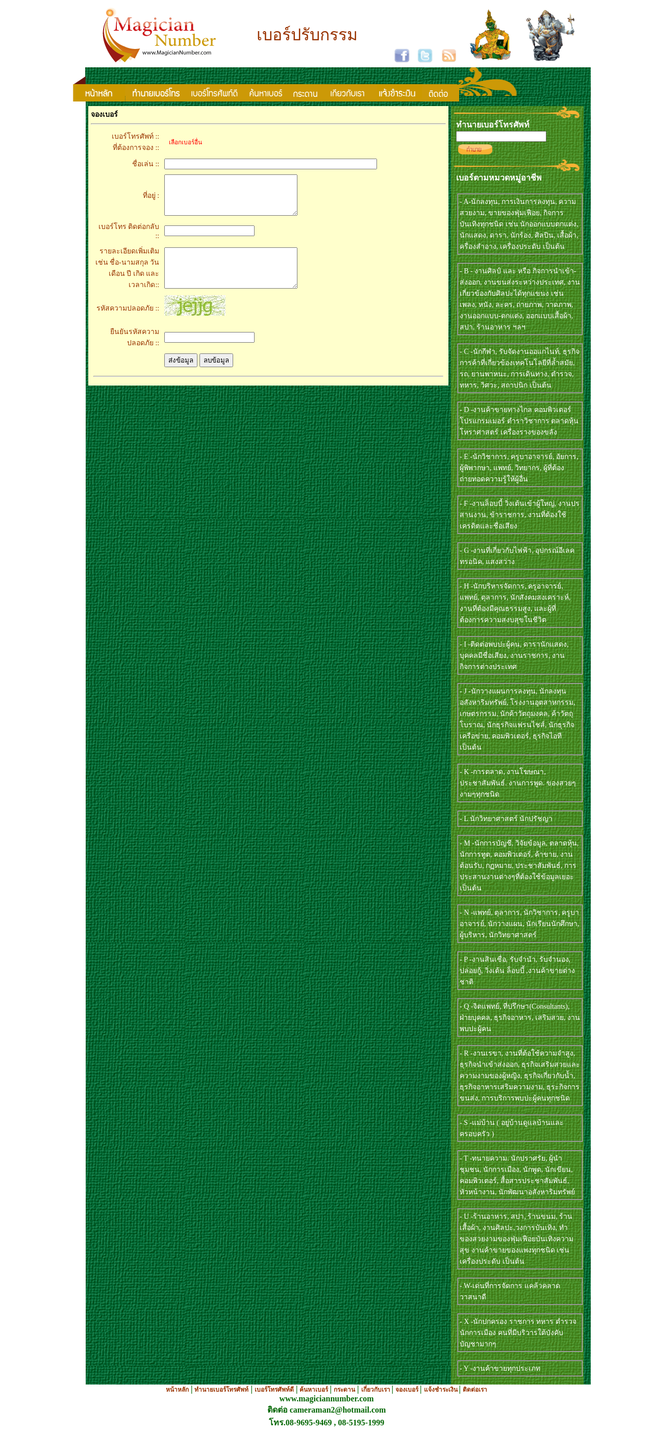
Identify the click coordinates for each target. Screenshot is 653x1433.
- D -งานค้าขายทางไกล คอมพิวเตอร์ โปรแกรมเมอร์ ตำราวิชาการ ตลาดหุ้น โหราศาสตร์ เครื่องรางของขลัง (519, 421)
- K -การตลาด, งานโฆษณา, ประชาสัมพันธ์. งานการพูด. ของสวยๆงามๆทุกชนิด (518, 783)
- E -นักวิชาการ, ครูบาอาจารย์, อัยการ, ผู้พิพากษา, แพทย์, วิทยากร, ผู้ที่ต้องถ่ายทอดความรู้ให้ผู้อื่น (519, 468)
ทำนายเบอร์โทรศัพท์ (221, 1389)
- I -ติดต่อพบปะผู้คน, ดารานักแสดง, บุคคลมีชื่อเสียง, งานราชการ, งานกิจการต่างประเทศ (514, 656)
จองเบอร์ (407, 1389)
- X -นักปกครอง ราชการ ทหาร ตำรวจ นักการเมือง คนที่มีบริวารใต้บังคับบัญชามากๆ (518, 1333)
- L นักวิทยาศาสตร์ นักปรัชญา (506, 819)
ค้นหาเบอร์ (314, 1389)
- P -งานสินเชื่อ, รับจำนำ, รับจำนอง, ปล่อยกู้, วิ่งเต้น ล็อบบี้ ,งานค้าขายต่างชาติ (517, 971)
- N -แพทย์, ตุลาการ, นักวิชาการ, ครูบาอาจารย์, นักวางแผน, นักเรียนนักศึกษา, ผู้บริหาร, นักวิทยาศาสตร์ (520, 924)
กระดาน (344, 1389)
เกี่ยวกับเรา (376, 1389)
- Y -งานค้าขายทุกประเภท (500, 1368)
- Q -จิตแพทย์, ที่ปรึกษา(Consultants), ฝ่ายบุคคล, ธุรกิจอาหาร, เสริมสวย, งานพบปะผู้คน (520, 1018)
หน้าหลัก (177, 1389)
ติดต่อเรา (475, 1389)
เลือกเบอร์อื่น (183, 142)
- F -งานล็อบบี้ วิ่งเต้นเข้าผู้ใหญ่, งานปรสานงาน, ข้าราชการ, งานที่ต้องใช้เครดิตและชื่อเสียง (520, 515)
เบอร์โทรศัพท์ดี (274, 1389)
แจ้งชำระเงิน (441, 1389)
